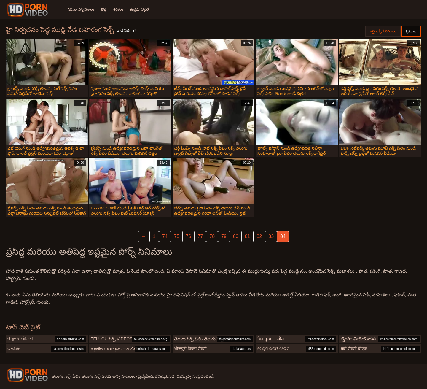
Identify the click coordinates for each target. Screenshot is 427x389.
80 (235, 236)
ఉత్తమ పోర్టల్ (139, 9)
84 (283, 236)
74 (165, 236)
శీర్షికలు (118, 9)
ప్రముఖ (411, 31)
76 (188, 236)
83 (271, 236)
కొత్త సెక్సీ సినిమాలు (383, 31)
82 (259, 236)
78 (212, 236)
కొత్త (103, 9)
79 (224, 236)
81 (247, 236)
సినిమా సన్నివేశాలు (81, 9)
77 (200, 236)
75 (176, 236)
